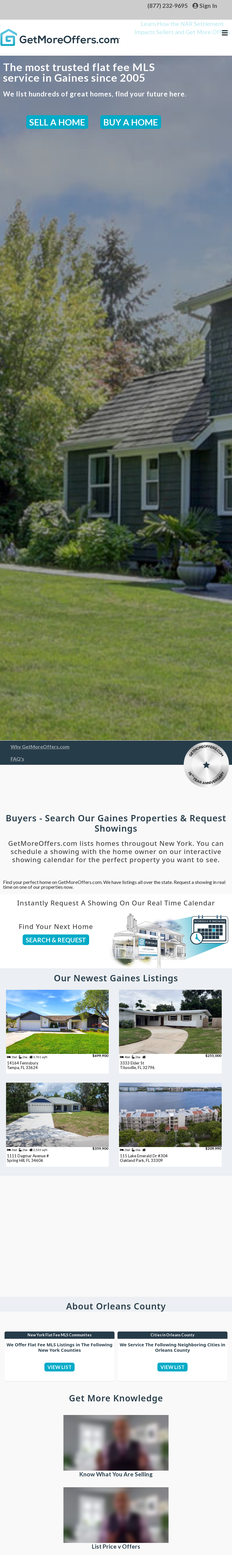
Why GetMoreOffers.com (40, 746)
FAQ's (17, 758)
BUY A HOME (130, 122)
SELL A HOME (57, 122)
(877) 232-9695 (167, 5)
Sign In (204, 5)
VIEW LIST (59, 1385)
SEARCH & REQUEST (56, 940)
